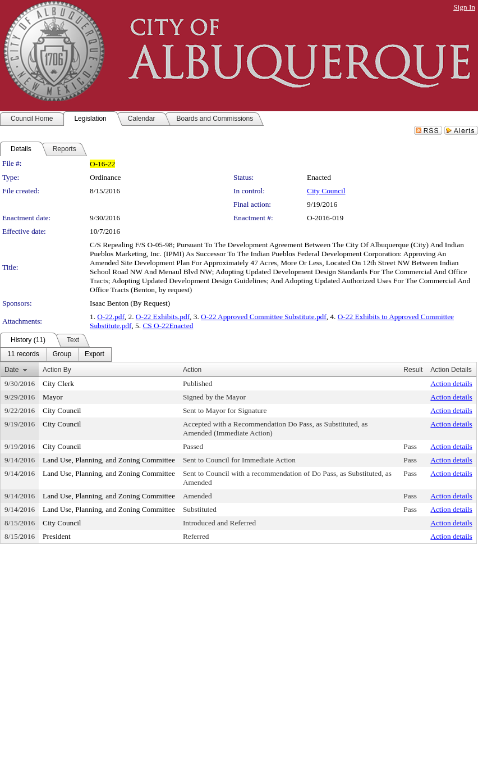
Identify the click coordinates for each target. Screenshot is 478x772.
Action (192, 370)
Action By (57, 370)
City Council (326, 191)
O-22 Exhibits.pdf (163, 316)
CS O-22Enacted (168, 325)
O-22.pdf (111, 316)
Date (11, 370)
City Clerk (58, 383)
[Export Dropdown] (94, 354)
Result (412, 370)
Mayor (53, 397)
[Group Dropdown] (62, 354)
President (57, 536)
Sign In (464, 7)
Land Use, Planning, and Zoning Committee (109, 460)
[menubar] (56, 354)
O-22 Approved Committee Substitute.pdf (264, 316)
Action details (451, 383)
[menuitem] (23, 354)
